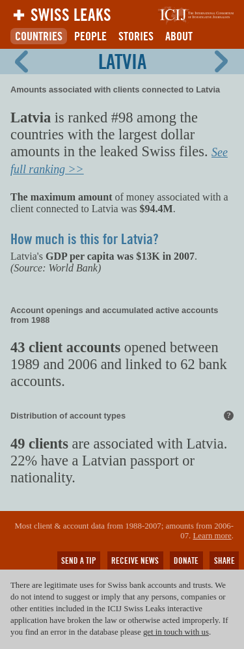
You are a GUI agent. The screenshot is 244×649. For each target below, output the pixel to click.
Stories (136, 36)
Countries (38, 36)
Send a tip (78, 561)
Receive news (135, 561)
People (90, 36)
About (179, 36)
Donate (186, 561)
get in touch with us (176, 632)
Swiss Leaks (71, 14)
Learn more (212, 535)
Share (224, 561)
